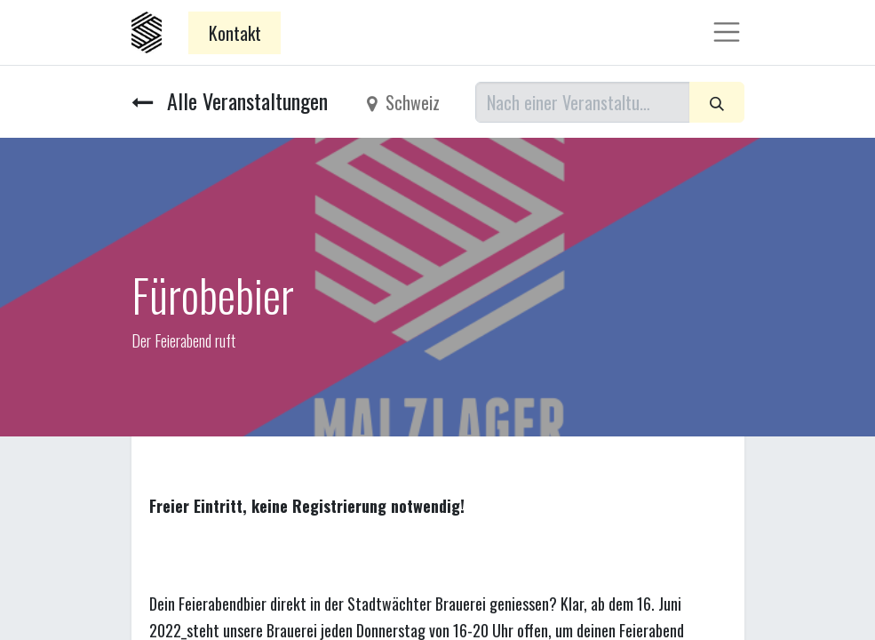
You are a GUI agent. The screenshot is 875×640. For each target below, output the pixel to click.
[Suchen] (716, 102)
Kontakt (235, 33)
